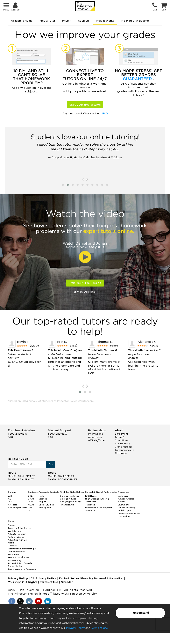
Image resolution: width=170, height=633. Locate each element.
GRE (30, 496)
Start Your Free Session (85, 282)
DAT (30, 507)
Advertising (95, 437)
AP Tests (12, 504)
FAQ (105, 113)
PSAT (11, 501)
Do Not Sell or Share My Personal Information (91, 578)
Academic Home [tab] (22, 20)
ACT (10, 498)
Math (41, 496)
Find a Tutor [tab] (47, 20)
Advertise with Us (17, 540)
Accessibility (122, 443)
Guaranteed (138, 79)
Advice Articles (126, 498)
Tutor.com (90, 501)
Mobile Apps (124, 510)
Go (50, 464)
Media (11, 542)
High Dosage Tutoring (97, 498)
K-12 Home (91, 496)
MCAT (31, 504)
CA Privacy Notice (43, 578)
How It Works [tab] (105, 20)
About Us (90, 510)
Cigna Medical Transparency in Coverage (124, 450)
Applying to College (71, 501)
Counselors (124, 516)
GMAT (31, 498)
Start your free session (85, 104)
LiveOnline (123, 504)
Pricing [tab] (66, 20)
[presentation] (83, 179)
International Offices (129, 513)
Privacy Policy (75, 628)
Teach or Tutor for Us (19, 528)
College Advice (68, 498)
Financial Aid (67, 504)
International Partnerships (22, 548)
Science (42, 498)
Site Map (67, 582)
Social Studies (46, 504)
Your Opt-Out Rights (22, 582)
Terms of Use (99, 628)
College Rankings (69, 496)
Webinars (123, 496)
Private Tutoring (126, 507)
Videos (121, 501)
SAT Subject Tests (17, 507)
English (42, 501)
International (96, 433)
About (11, 525)
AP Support (44, 507)
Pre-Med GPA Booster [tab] (135, 20)
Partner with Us (16, 537)
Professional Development (99, 507)
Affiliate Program (17, 534)
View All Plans (87, 291)
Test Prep (90, 504)
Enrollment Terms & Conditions (121, 437)
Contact (12, 545)
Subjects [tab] (83, 20)
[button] (62, 185)
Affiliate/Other (97, 440)
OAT (30, 510)
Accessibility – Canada (20, 563)
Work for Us (14, 531)
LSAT (30, 501)
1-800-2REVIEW (17, 433)
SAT (10, 496)
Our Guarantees (16, 551)
